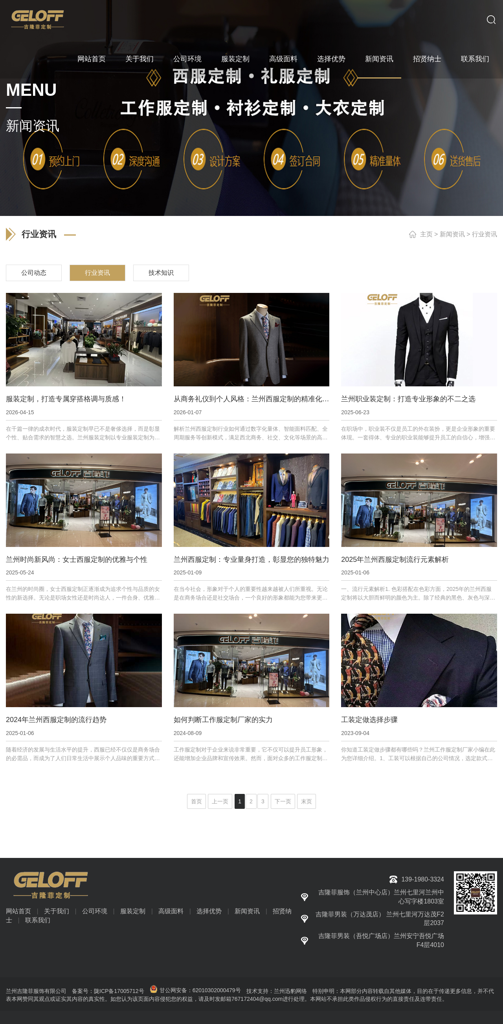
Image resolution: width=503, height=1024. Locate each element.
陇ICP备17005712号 (119, 991)
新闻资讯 (379, 59)
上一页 (220, 801)
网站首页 (91, 59)
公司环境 (187, 59)
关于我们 (139, 59)
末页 (306, 801)
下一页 (283, 801)
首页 (196, 801)
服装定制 (235, 59)
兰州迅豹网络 (290, 991)
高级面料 (283, 59)
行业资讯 (484, 234)
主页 (426, 234)
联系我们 (475, 59)
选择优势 (331, 59)
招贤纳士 (427, 59)
